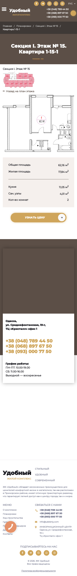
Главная (7, 26)
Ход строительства (13, 518)
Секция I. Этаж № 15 (47, 26)
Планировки (23, 26)
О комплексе (10, 510)
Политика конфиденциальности (38, 570)
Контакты (8, 534)
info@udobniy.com (49, 522)
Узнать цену (35, 217)
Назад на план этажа (20, 91)
